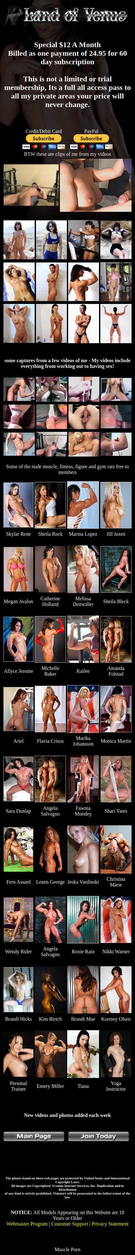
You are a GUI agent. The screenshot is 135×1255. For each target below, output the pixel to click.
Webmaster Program (27, 1224)
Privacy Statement (110, 1224)
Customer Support (69, 1224)
